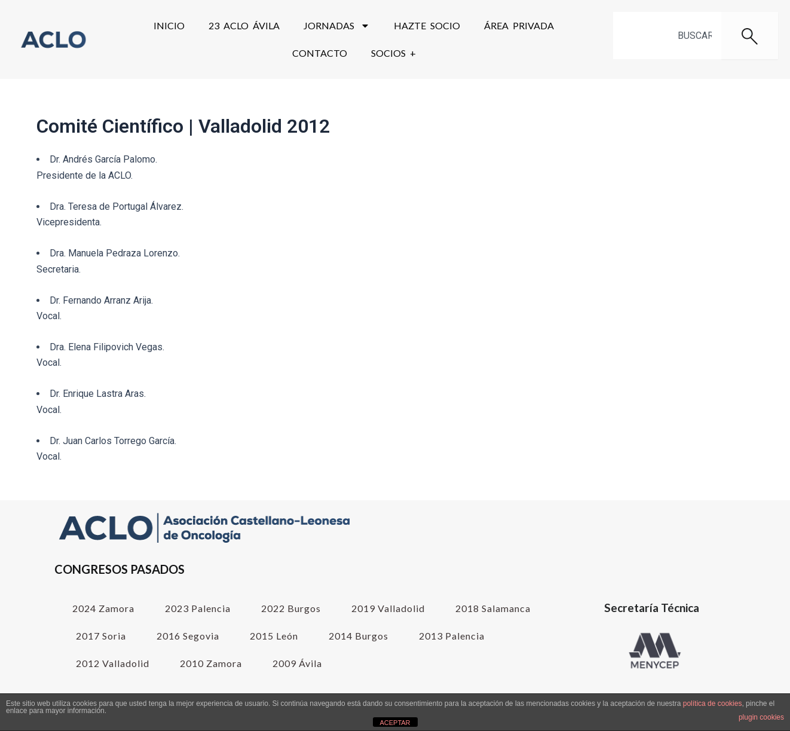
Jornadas (337, 25)
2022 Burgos (291, 608)
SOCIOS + (393, 53)
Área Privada (519, 25)
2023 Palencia (198, 608)
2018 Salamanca (493, 608)
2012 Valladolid (112, 663)
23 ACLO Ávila (244, 25)
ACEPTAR (394, 722)
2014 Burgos (358, 635)
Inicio (169, 25)
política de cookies (712, 703)
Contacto (319, 53)
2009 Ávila (297, 663)
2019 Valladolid (388, 608)
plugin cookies (761, 717)
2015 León (274, 635)
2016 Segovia (188, 635)
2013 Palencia (452, 635)
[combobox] (667, 35)
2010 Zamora (211, 663)
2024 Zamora (103, 608)
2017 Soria (101, 635)
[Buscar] (749, 35)
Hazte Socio (427, 25)
